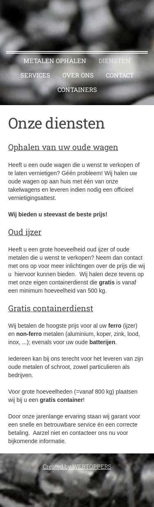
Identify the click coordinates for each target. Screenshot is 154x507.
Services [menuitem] (35, 75)
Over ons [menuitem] (78, 75)
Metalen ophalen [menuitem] (54, 60)
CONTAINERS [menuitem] (77, 89)
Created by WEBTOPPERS (77, 466)
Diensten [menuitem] (115, 60)
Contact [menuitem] (120, 75)
